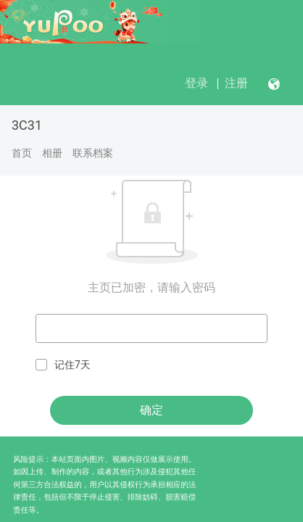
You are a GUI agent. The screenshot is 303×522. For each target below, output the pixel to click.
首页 (22, 153)
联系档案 (92, 153)
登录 (196, 83)
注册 (236, 83)
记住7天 (63, 365)
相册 (52, 153)
